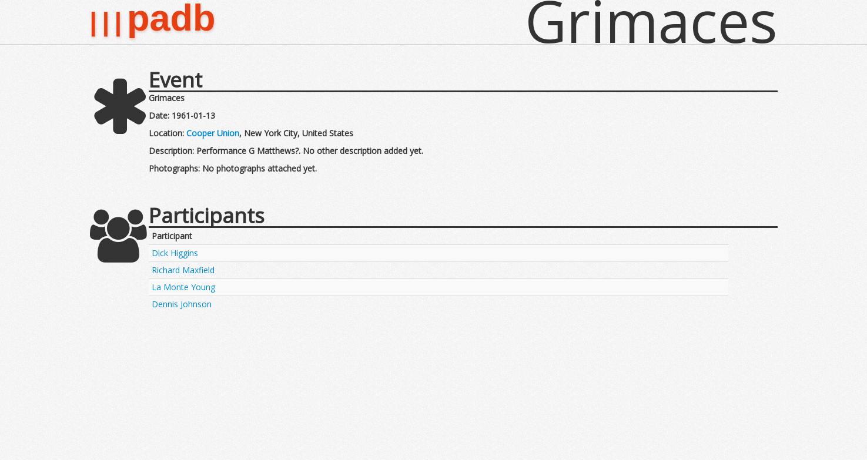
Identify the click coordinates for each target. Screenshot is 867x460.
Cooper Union (212, 133)
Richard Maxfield (183, 270)
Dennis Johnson (182, 304)
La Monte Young (183, 287)
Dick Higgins (175, 252)
